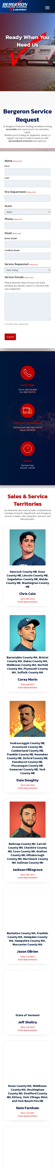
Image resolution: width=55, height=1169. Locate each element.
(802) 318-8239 (28, 1027)
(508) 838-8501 (28, 684)
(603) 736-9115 (29, 392)
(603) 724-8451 (28, 1113)
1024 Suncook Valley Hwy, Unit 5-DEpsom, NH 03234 (27, 428)
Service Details (19, 277)
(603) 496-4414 (28, 874)
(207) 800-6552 (28, 598)
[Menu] (47, 7)
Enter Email (11, 238)
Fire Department (20, 192)
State (8, 206)
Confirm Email (12, 250)
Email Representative (27, 601)
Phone (13, 219)
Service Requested (21, 264)
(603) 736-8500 (31, 389)
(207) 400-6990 (28, 785)
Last (7, 177)
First (7, 166)
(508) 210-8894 (28, 956)
